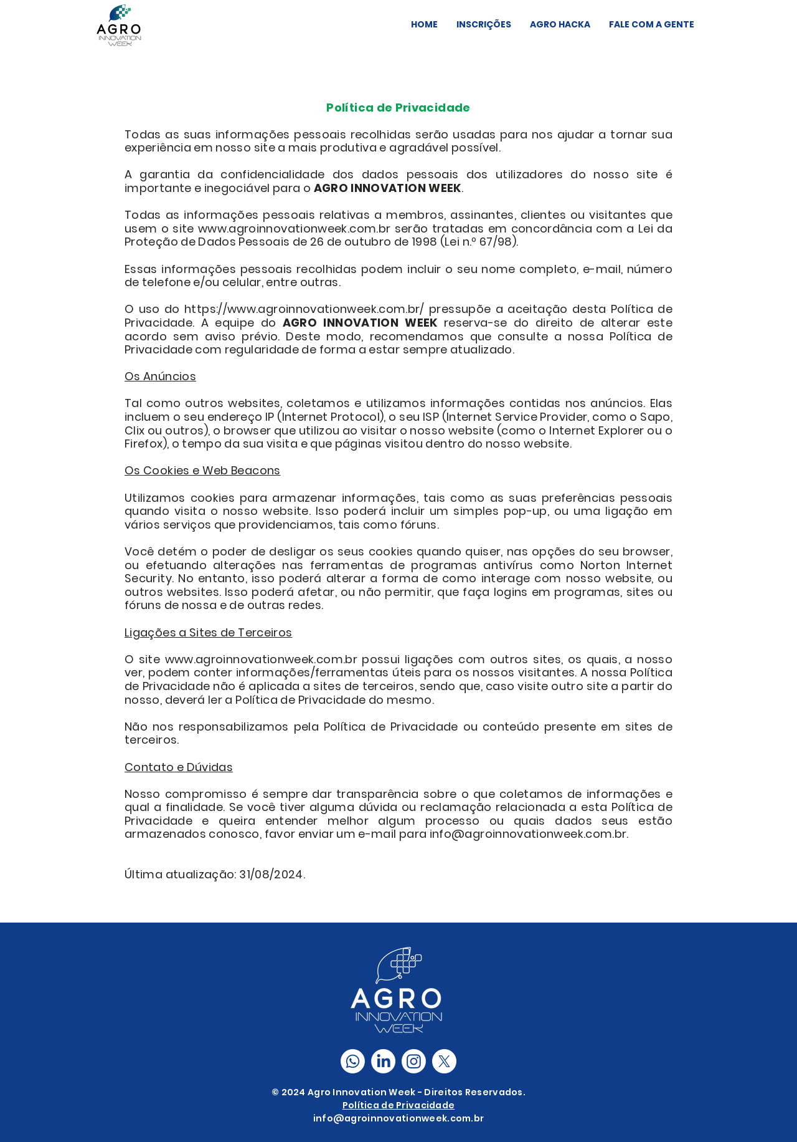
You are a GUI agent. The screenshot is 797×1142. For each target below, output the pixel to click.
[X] (444, 1061)
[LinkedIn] (383, 1061)
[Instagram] (414, 1061)
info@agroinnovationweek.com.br (398, 1118)
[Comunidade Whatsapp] (353, 1061)
